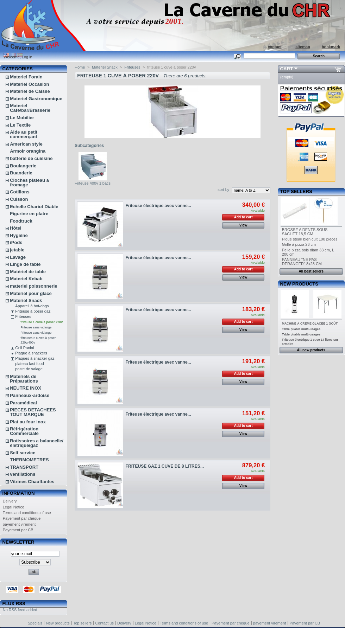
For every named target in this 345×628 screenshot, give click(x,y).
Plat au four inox (28, 421)
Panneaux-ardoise (29, 395)
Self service (22, 452)
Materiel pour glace (30, 293)
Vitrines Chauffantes (32, 481)
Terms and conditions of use (27, 513)
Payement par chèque (22, 518)
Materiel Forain (26, 76)
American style (26, 144)
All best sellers (311, 271)
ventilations (22, 474)
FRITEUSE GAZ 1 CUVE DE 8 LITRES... (165, 466)
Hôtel (15, 228)
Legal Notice (13, 507)
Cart (286, 68)
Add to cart (243, 217)
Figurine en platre (29, 213)
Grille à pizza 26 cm (299, 244)
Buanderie (21, 172)
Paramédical (23, 402)
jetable (17, 249)
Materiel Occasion (29, 84)
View (243, 225)
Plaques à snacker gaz (34, 358)
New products (299, 284)
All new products (311, 350)
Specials (35, 623)
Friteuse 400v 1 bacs (93, 183)
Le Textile (20, 125)
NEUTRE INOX (25, 388)
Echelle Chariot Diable (34, 206)
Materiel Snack (26, 300)
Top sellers (296, 191)
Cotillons (20, 191)
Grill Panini (24, 348)
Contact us (104, 623)
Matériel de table (28, 271)
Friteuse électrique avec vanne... (158, 205)
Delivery (10, 501)
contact (274, 47)
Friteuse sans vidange (35, 327)
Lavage (18, 257)
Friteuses (23, 316)
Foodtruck (21, 221)
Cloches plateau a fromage (29, 182)
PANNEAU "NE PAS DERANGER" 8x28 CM (302, 261)
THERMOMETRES (29, 459)
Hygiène (19, 235)
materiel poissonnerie (33, 286)
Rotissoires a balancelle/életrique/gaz (36, 443)
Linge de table (25, 264)
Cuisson (19, 199)
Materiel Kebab (26, 278)
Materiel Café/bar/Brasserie (30, 108)
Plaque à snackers (31, 353)
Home (80, 67)
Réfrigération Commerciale (24, 431)
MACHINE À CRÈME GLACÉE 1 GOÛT (310, 323)
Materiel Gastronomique (36, 98)
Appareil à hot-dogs (32, 306)
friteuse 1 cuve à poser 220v (41, 322)
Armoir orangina (27, 151)
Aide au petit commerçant (23, 134)
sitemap (302, 47)
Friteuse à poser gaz (32, 311)
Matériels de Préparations (24, 379)
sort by (223, 189)
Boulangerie (23, 165)
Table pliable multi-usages (301, 329)
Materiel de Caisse (30, 91)
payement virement (19, 524)
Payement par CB (18, 530)
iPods (16, 242)
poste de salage (29, 369)
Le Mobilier (22, 117)
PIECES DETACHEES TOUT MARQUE (33, 412)
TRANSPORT (24, 467)
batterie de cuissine (31, 158)
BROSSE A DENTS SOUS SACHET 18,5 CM (305, 232)
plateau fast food (29, 363)
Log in (27, 57)
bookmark (331, 47)
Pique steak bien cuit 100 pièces (310, 239)
